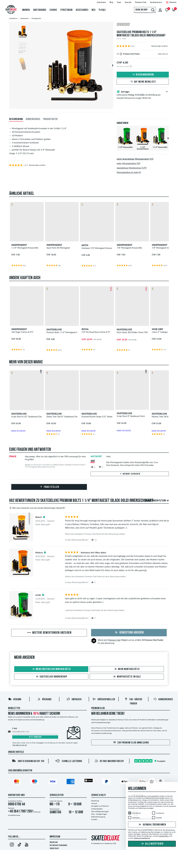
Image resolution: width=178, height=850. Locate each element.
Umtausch (74, 699)
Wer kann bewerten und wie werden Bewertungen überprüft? (37, 507)
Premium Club (114, 640)
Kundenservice (163, 699)
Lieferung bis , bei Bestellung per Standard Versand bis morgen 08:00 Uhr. (143, 94)
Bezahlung (95, 801)
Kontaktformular (14, 815)
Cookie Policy (54, 848)
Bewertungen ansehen (159, 46)
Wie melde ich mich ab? (20, 745)
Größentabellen (103, 699)
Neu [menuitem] (93, 10)
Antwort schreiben (129, 474)
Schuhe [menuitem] (53, 10)
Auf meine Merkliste (143, 81)
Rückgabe (44, 699)
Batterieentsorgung (98, 817)
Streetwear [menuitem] (66, 10)
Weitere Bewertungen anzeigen (49, 633)
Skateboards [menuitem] (39, 10)
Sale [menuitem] (102, 10)
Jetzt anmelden (35, 737)
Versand (14, 699)
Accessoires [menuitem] (82, 10)
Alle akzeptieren (152, 843)
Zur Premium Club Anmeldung (130, 742)
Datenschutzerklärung (58, 845)
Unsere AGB (54, 842)
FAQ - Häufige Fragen (99, 814)
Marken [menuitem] (26, 10)
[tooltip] (167, 54)
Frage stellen (49, 487)
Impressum (55, 836)
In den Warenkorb (143, 74)
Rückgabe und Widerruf (100, 806)
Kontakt (94, 819)
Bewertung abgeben (129, 632)
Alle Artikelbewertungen (100, 811)
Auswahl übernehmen (152, 824)
